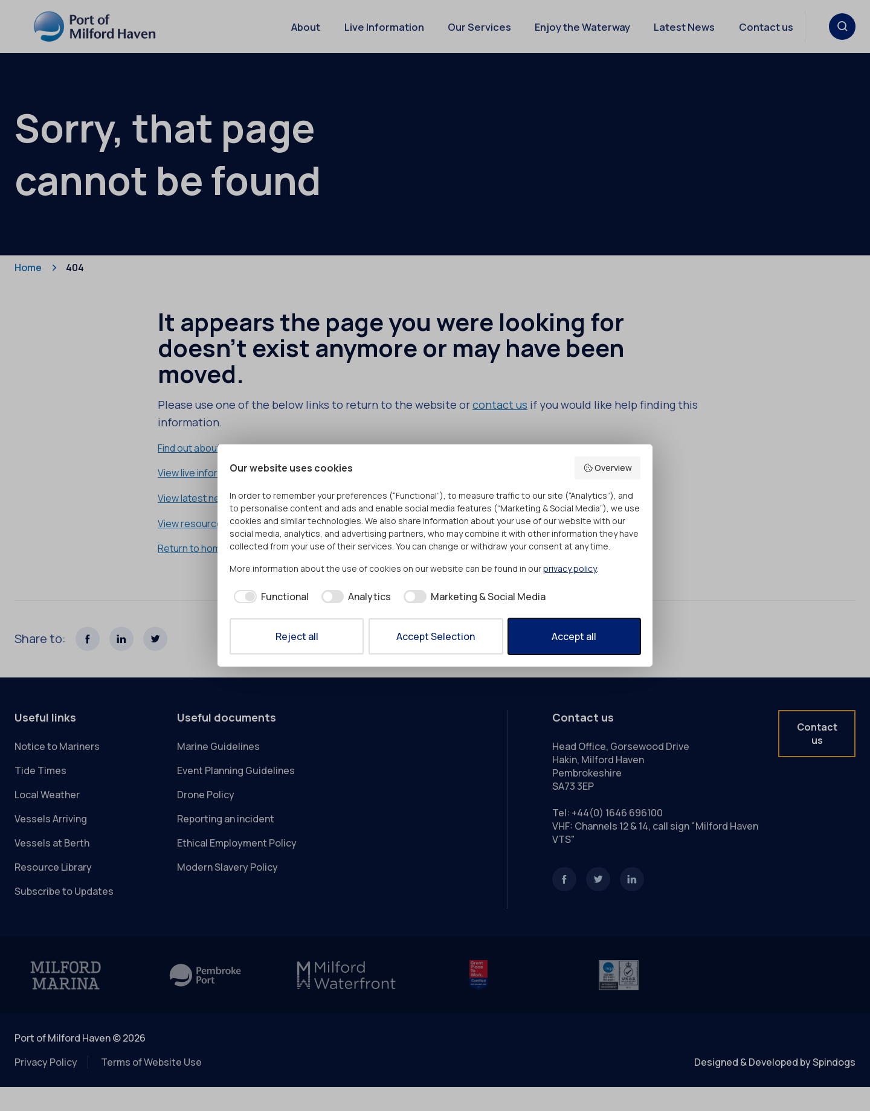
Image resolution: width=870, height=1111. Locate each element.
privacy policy (570, 568)
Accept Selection (435, 636)
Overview (608, 467)
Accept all (574, 636)
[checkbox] (269, 596)
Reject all (297, 636)
